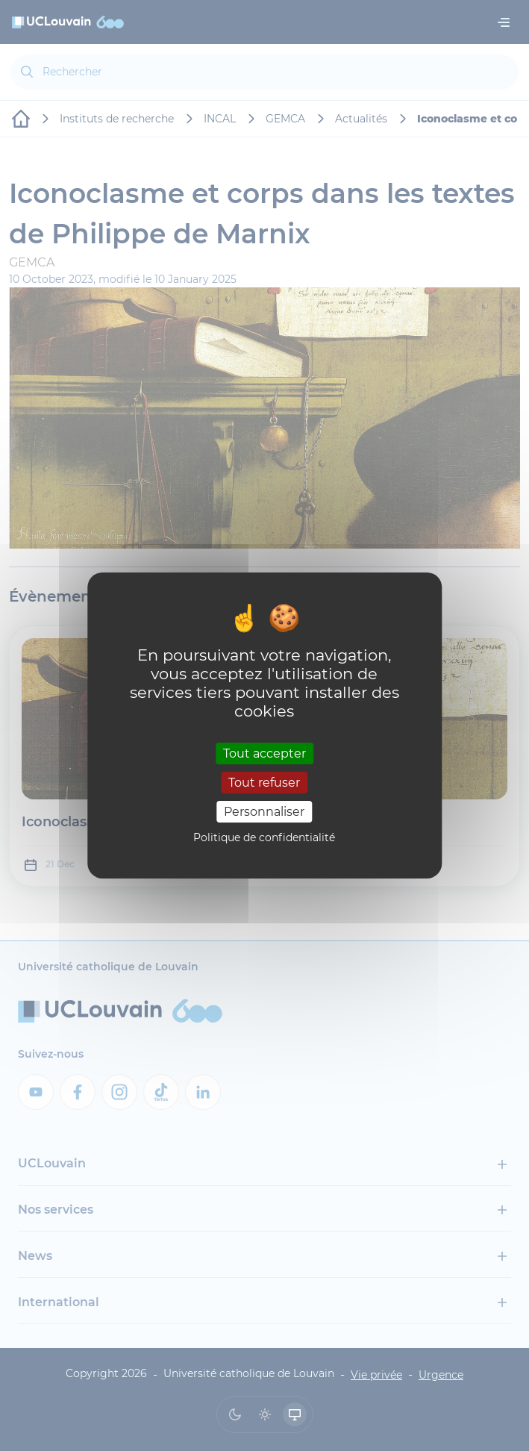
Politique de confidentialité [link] (264, 837)
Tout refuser (264, 783)
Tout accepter (264, 753)
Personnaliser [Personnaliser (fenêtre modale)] (264, 812)
